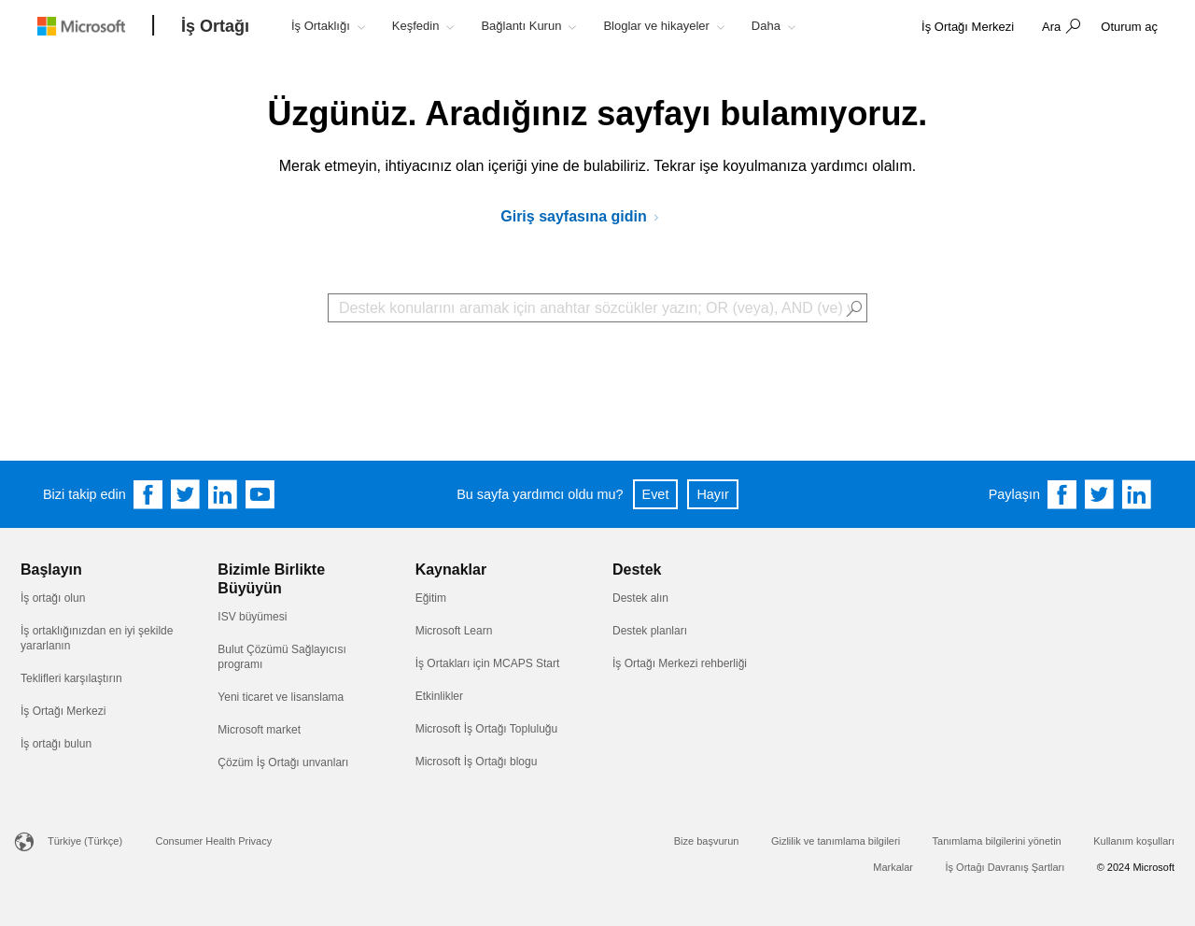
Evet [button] (655, 494)
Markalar (893, 867)
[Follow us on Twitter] (186, 494)
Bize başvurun (706, 841)
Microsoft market (259, 729)
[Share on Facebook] (1062, 494)
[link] (967, 27)
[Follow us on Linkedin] (223, 494)
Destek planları (649, 630)
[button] (1059, 28)
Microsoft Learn (454, 630)
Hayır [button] (712, 494)
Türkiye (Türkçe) (85, 841)
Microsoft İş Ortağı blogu (476, 761)
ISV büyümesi (252, 616)
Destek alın (640, 598)
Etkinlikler (439, 696)
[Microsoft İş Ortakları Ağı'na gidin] (586, 217)
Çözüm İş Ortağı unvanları (283, 762)
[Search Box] (597, 307)
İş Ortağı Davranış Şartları (1004, 867)
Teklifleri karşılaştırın (71, 678)
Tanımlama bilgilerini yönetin (997, 841)
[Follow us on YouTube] (260, 494)
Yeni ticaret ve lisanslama (281, 697)
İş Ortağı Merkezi (63, 711)
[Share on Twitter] (1100, 494)
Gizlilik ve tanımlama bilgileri (835, 841)
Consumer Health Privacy (214, 841)
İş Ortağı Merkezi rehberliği (679, 663)
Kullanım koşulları (1133, 841)
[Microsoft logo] (95, 26)
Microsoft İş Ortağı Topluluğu (486, 728)
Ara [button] (1051, 27)
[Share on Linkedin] (1137, 494)
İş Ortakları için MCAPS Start (487, 663)
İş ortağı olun (53, 598)
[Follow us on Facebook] (148, 494)
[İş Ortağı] (215, 27)
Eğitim (430, 598)
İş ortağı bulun (56, 743)
